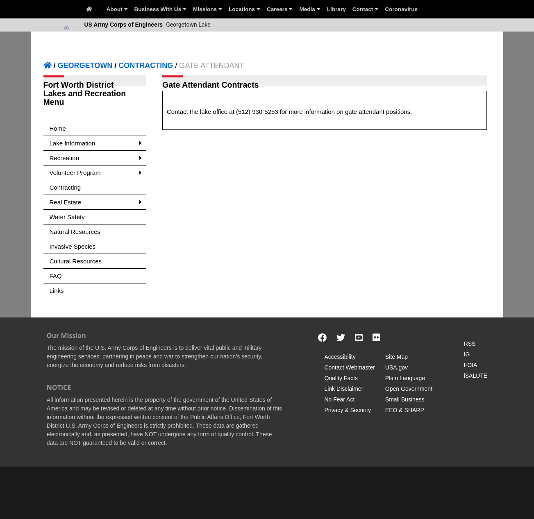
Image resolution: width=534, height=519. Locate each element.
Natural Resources (75, 231)
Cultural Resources (76, 261)
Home (58, 128)
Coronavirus (401, 9)
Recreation (96, 157)
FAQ (56, 275)
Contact (365, 9)
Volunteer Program (96, 172)
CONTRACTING (145, 65)
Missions (207, 9)
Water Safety (67, 216)
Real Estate (96, 202)
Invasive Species (73, 246)
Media (309, 9)
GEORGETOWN (85, 65)
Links (57, 290)
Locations (244, 9)
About (117, 9)
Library (336, 9)
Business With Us (160, 9)
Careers (280, 9)
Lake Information (96, 143)
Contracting (65, 187)
